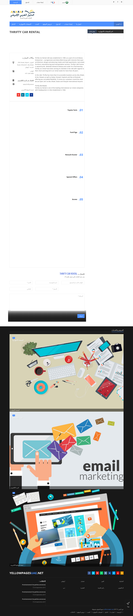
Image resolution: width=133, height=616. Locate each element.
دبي (64, 588)
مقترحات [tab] (92, 31)
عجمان (83, 581)
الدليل (13, 24)
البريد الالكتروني (17, 418)
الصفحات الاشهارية (25, 24)
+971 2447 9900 (29, 73)
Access (74, 199)
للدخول (27, 2)
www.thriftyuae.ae (28, 84)
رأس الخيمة (101, 588)
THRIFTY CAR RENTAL (68, 273)
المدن (119, 24)
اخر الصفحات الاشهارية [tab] (105, 31)
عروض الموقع (47, 24)
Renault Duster (71, 155)
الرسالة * (47, 302)
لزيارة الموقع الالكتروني (27, 90)
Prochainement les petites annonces (34, 585)
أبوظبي (63, 581)
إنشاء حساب (40, 2)
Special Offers (72, 177)
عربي (65, 2)
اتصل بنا (78, 24)
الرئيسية (15, 2)
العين (102, 581)
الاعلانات (72, 612)
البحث (37, 24)
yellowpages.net (26, 573)
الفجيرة (83, 588)
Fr (53, 2)
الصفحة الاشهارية (17, 340)
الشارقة (121, 581)
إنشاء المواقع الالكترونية (20, 495)
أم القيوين (121, 588)
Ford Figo (73, 132)
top (128, 605)
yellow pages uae (109, 609)
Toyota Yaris (72, 110)
